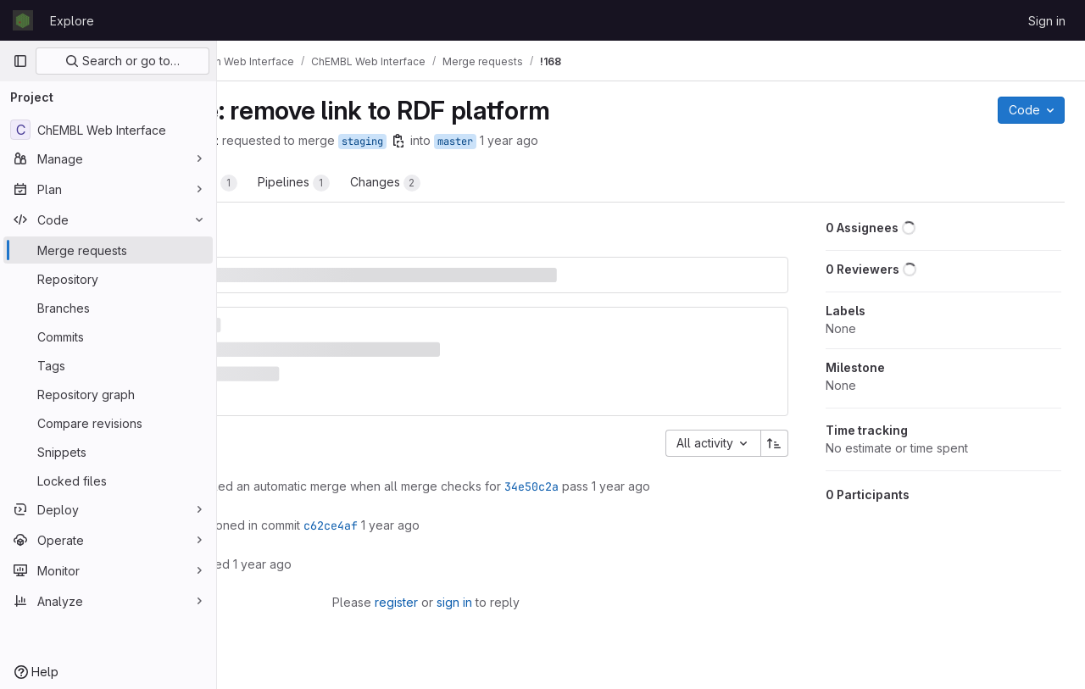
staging (536, 141)
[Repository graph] (108, 394)
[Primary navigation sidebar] (20, 61)
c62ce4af (504, 518)
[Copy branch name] (572, 141)
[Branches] (108, 307)
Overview (286, 183)
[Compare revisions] (108, 422)
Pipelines (467, 183)
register (485, 595)
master (629, 141)
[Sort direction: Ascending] (779, 418)
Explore (72, 21)
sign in (543, 595)
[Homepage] (22, 20)
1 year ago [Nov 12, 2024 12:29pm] (683, 140)
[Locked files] (108, 480)
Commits (377, 183)
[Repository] (108, 278)
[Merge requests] (108, 250)
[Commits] (108, 336)
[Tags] (108, 365)
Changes (559, 183)
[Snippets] (108, 451)
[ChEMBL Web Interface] (108, 129)
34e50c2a (705, 462)
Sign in (1047, 21)
